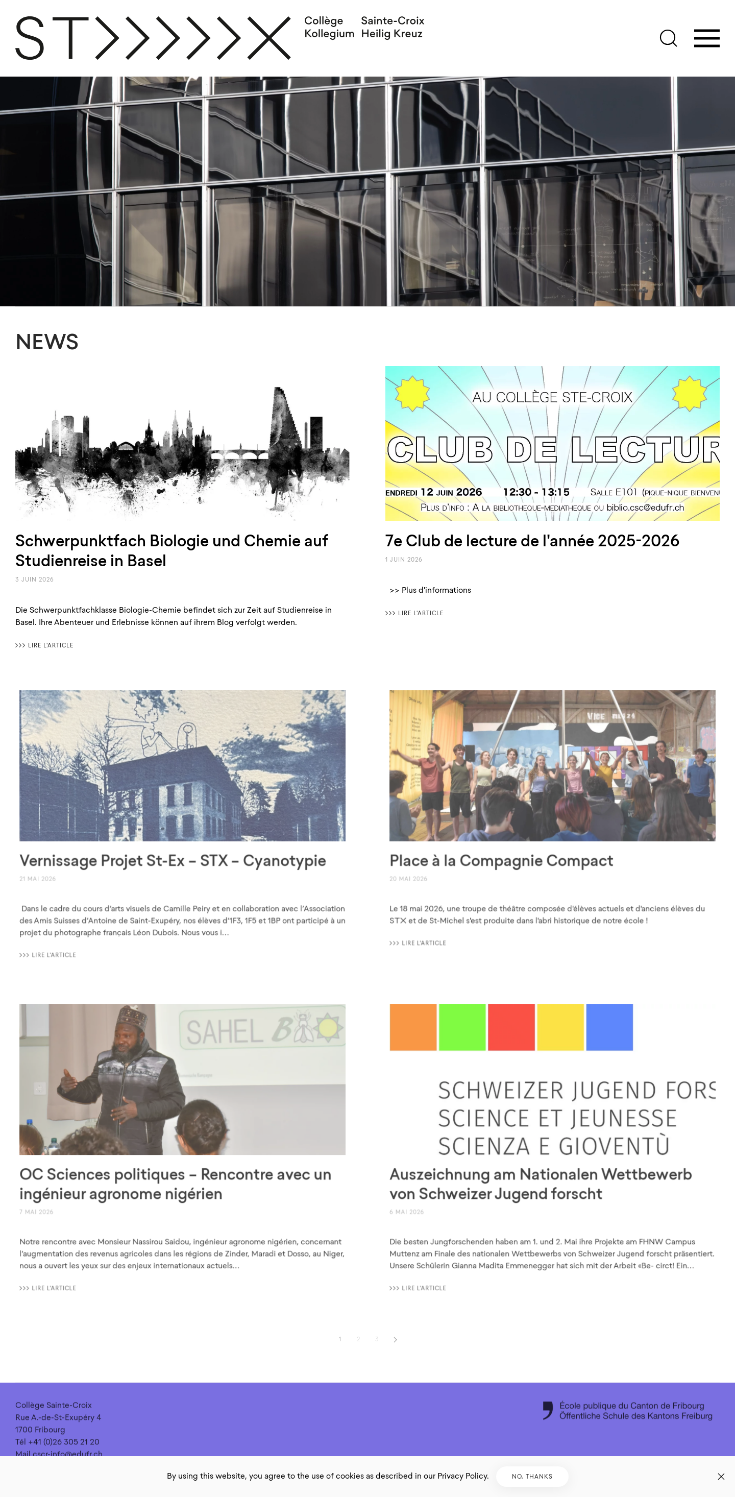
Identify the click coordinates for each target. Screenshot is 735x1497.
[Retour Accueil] (220, 38)
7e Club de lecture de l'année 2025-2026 (532, 541)
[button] (668, 38)
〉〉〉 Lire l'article (44, 645)
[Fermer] (721, 1476)
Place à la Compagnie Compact (504, 858)
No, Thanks (532, 1476)
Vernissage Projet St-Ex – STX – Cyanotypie (173, 858)
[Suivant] (395, 1339)
